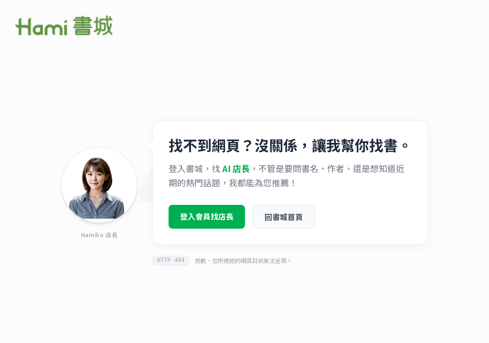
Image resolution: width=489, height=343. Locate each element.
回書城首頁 (284, 217)
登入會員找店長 (207, 217)
